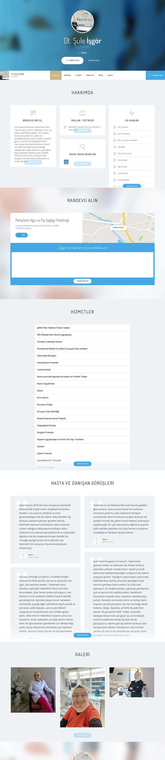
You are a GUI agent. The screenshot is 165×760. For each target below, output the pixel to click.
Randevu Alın (155, 75)
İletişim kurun (93, 60)
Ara (21, 235)
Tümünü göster (132, 186)
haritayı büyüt (118, 228)
